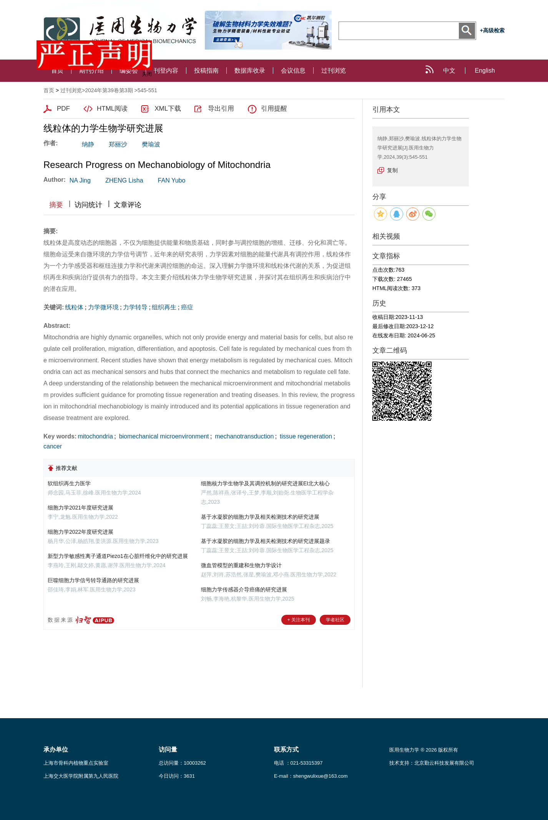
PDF (63, 108)
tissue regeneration (305, 436)
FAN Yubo (172, 180)
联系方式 (286, 749)
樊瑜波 (151, 144)
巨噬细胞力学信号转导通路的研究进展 (93, 580)
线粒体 (74, 307)
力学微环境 (103, 307)
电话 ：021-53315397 (298, 763)
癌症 (187, 307)
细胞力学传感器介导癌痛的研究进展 (244, 589)
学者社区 (335, 619)
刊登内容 (166, 70)
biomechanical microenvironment (163, 436)
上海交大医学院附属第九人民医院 (80, 776)
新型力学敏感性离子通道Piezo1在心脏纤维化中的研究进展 (118, 556)
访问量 (168, 749)
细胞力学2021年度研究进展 (80, 508)
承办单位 (55, 749)
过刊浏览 (333, 70)
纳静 (88, 144)
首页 (48, 90)
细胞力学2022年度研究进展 (80, 532)
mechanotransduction (243, 436)
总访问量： (182, 763)
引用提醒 (274, 108)
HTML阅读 (112, 108)
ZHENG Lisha (124, 180)
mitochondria (95, 436)
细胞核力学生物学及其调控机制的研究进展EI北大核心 (265, 483)
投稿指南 (206, 70)
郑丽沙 (118, 144)
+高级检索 (492, 30)
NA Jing (80, 180)
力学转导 (135, 307)
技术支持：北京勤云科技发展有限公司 (431, 763)
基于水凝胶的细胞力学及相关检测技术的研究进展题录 (265, 541)
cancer (52, 446)
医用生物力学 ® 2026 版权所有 (423, 750)
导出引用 (221, 108)
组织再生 (164, 307)
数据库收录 (249, 70)
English (485, 70)
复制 (392, 170)
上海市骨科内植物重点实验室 (75, 763)
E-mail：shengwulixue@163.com (311, 776)
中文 (449, 70)
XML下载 (167, 108)
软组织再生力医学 (69, 483)
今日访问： (177, 776)
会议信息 (293, 70)
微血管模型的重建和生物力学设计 (241, 565)
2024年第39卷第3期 (109, 90)
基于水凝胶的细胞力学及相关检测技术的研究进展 (260, 517)
